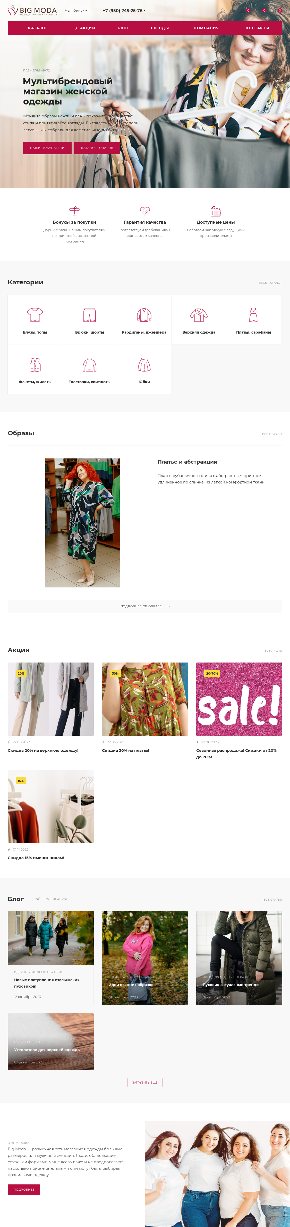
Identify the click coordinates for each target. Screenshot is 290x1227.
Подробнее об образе (145, 632)
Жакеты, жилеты (35, 408)
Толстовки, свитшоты (89, 408)
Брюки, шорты (89, 358)
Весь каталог (270, 309)
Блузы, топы (35, 358)
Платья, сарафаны (253, 358)
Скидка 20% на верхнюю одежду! (43, 776)
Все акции (273, 677)
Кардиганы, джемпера (144, 358)
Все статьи (272, 925)
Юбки (144, 408)
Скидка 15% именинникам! (36, 883)
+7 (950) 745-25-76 (122, 10)
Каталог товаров (97, 148)
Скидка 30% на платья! (125, 776)
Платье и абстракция (187, 488)
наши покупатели (47, 148)
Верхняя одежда (198, 358)
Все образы (272, 460)
